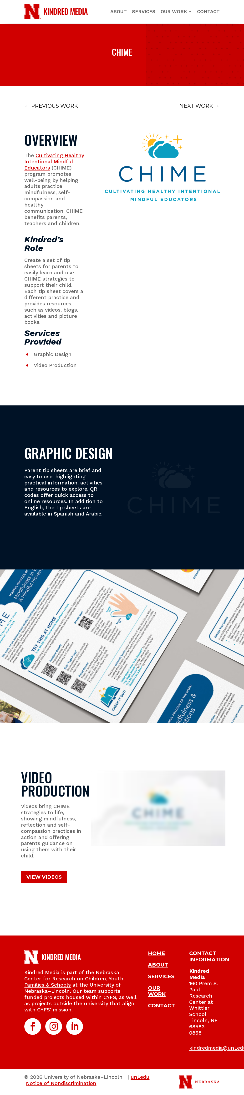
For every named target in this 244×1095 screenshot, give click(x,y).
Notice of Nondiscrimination (61, 1083)
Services (143, 11)
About (118, 11)
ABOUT (158, 965)
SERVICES (161, 976)
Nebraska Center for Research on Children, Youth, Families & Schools (74, 978)
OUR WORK (157, 991)
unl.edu (140, 1077)
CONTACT (161, 1005)
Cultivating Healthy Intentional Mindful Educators (54, 161)
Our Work (174, 11)
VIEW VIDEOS (44, 877)
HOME (156, 953)
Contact (208, 11)
